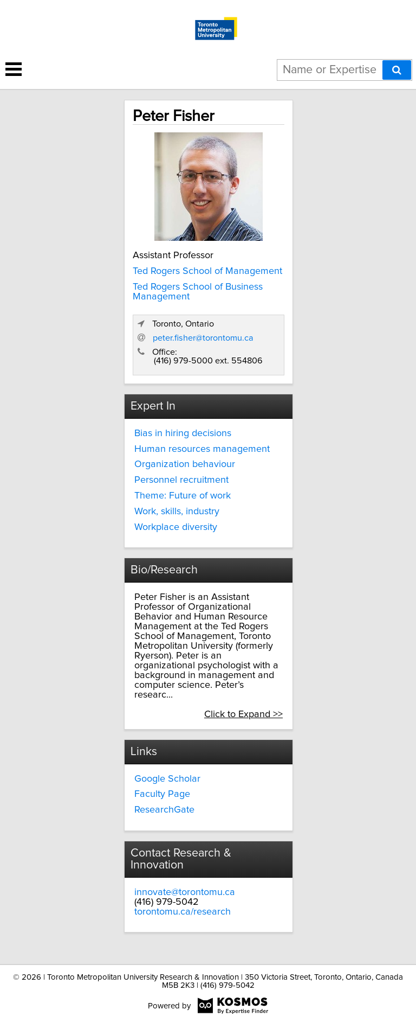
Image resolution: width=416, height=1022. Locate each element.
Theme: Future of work (182, 496)
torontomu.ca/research (182, 912)
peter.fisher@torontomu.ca (203, 338)
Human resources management (202, 449)
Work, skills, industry (176, 511)
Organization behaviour (184, 464)
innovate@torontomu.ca (184, 892)
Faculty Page (162, 794)
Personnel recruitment (181, 480)
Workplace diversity (175, 527)
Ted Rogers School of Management (207, 271)
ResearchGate (164, 810)
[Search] (396, 70)
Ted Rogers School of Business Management (198, 292)
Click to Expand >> (243, 714)
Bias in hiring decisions (182, 433)
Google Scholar (167, 779)
